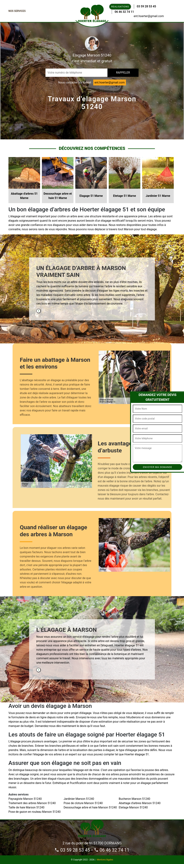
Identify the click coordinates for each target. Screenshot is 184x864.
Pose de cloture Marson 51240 (83, 803)
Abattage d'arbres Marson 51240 (140, 803)
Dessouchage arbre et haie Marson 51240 (90, 807)
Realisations (120, 6)
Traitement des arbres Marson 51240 (32, 803)
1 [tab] (38, 310)
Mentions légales (105, 859)
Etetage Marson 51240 (133, 807)
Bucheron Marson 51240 (134, 798)
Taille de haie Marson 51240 (26, 807)
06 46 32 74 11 (124, 11)
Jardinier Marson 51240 (79, 798)
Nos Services (17, 11)
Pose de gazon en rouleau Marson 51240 (34, 811)
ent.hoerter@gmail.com (149, 16)
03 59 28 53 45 (146, 6)
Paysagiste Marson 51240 (25, 798)
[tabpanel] (92, 287)
